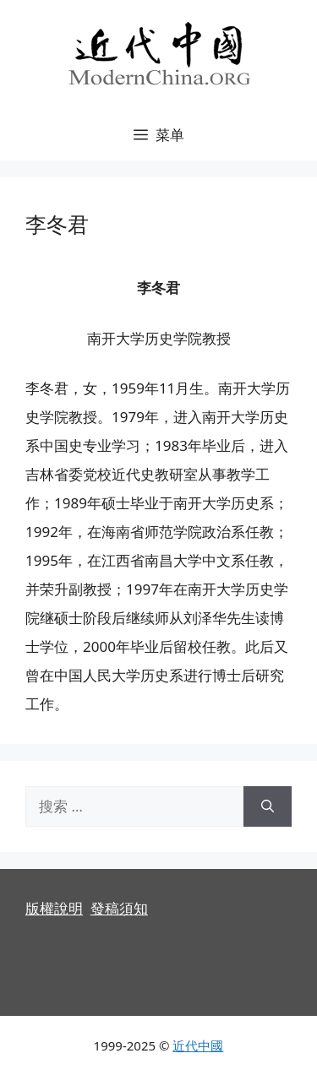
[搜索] (267, 806)
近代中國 (197, 1045)
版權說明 (54, 908)
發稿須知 (119, 908)
